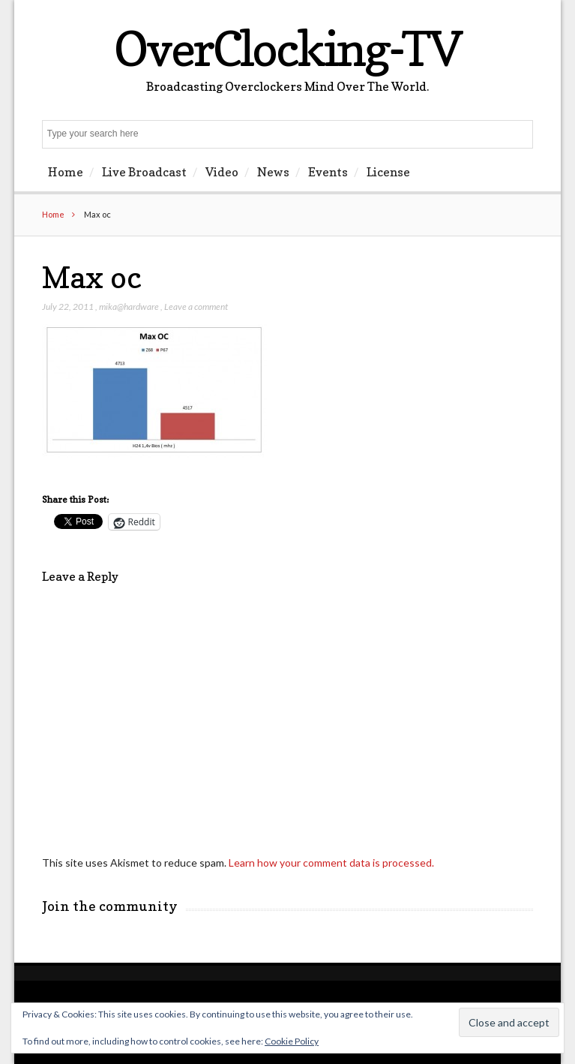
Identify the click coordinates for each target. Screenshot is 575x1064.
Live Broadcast (144, 171)
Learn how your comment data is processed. (331, 862)
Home (65, 171)
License (388, 171)
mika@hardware (129, 306)
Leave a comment (196, 306)
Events (328, 171)
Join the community (110, 906)
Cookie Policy (292, 1041)
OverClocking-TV (287, 48)
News (273, 171)
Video (221, 171)
